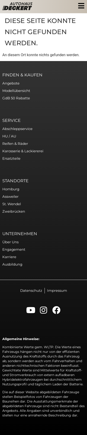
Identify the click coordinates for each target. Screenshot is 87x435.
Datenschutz (31, 290)
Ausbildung (12, 264)
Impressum (57, 290)
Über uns (10, 242)
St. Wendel (11, 204)
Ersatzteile (11, 158)
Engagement (13, 249)
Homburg (10, 189)
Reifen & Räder (15, 143)
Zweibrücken (13, 211)
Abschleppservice (17, 129)
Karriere (9, 257)
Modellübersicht (16, 90)
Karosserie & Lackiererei (22, 151)
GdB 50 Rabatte (16, 98)
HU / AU (9, 136)
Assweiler (10, 196)
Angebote (10, 83)
